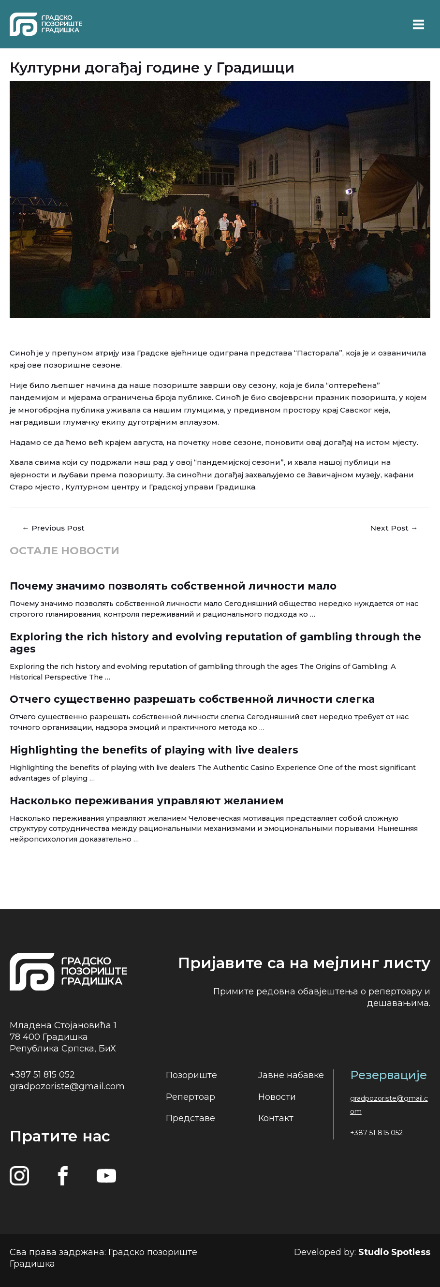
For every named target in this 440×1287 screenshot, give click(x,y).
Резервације (388, 1075)
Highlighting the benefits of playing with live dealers (154, 750)
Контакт (275, 1118)
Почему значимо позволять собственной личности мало (173, 586)
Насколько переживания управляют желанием (147, 801)
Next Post (394, 528)
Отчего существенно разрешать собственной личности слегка (192, 699)
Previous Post (53, 528)
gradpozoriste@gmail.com (67, 1086)
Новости (277, 1097)
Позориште (191, 1075)
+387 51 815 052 (42, 1074)
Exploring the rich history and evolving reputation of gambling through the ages (215, 643)
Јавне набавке (291, 1075)
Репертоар (190, 1097)
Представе (190, 1118)
